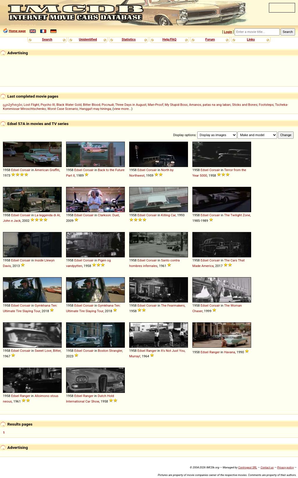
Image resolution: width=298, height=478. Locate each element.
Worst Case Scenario (62, 109)
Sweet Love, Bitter (48, 351)
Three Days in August (130, 105)
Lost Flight (31, 105)
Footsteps (266, 105)
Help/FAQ (169, 39)
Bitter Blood (91, 105)
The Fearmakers (173, 305)
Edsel (15, 170)
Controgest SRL (247, 467)
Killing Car (168, 215)
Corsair (25, 170)
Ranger (151, 351)
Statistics (129, 39)
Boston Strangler (110, 351)
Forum (210, 39)
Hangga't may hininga (95, 109)
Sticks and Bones (244, 105)
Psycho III (47, 105)
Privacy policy (285, 467)
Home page (17, 31)
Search (47, 39)
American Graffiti (47, 170)
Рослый (107, 105)
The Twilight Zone (237, 215)
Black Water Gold (68, 105)
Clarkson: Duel (108, 215)
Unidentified (88, 39)
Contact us (267, 467)
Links (251, 39)
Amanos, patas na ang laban (210, 105)
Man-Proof (155, 105)
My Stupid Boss (176, 105)
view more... (122, 109)
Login (228, 32)
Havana (229, 352)
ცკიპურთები (12, 105)
